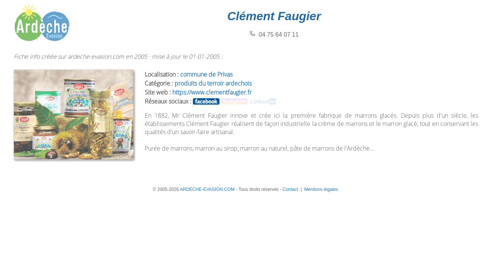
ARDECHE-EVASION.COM (207, 189)
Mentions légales (321, 189)
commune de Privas (206, 74)
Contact (290, 189)
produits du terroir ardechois (213, 83)
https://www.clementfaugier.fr (212, 92)
